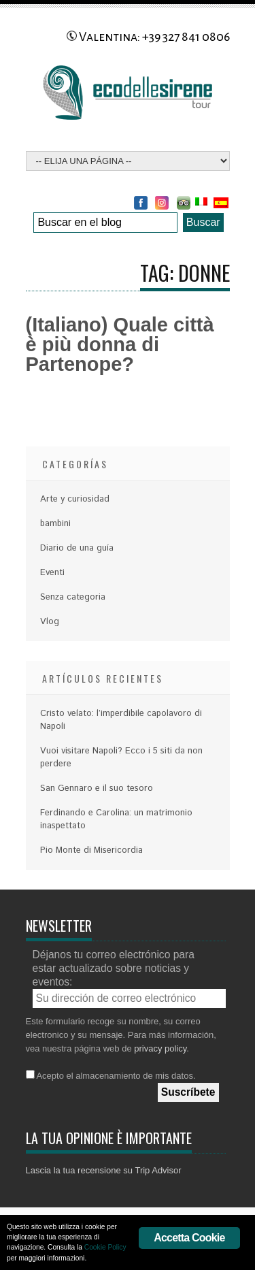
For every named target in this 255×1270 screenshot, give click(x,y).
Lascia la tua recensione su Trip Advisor (104, 1170)
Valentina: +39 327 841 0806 (148, 37)
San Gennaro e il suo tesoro (96, 788)
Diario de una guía (77, 548)
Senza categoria (72, 597)
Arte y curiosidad (74, 499)
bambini (55, 523)
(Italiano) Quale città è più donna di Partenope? (120, 344)
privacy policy (160, 1048)
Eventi (52, 572)
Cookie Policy (105, 1247)
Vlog (49, 621)
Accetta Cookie (189, 1237)
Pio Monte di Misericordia (91, 850)
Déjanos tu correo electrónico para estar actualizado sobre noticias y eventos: (113, 968)
